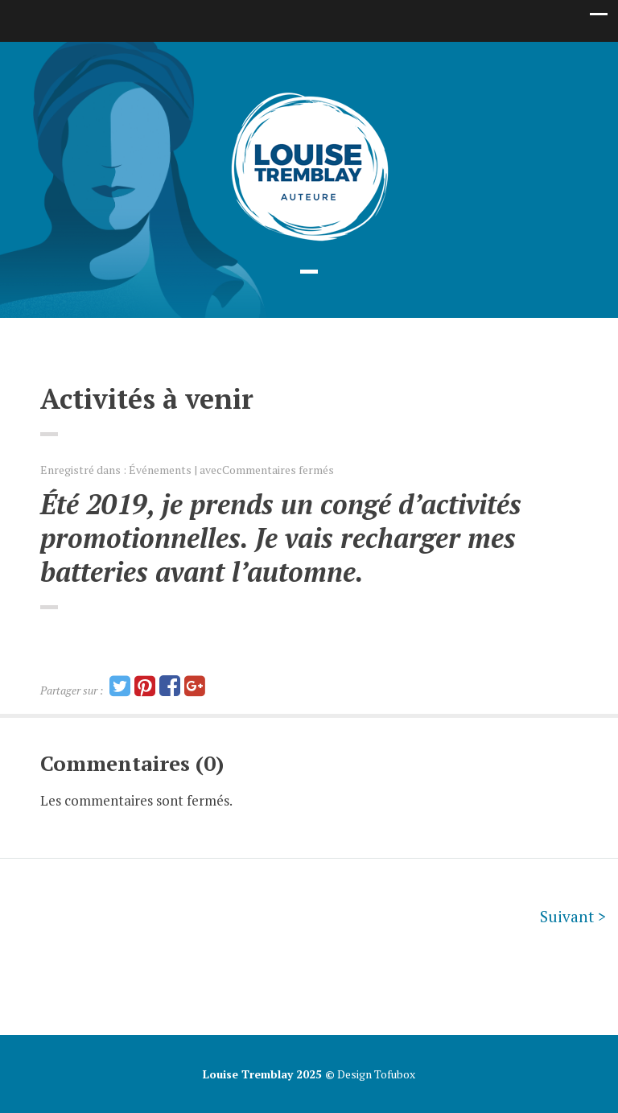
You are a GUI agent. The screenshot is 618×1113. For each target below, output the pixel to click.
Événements (160, 469)
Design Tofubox (375, 1074)
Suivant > (573, 916)
